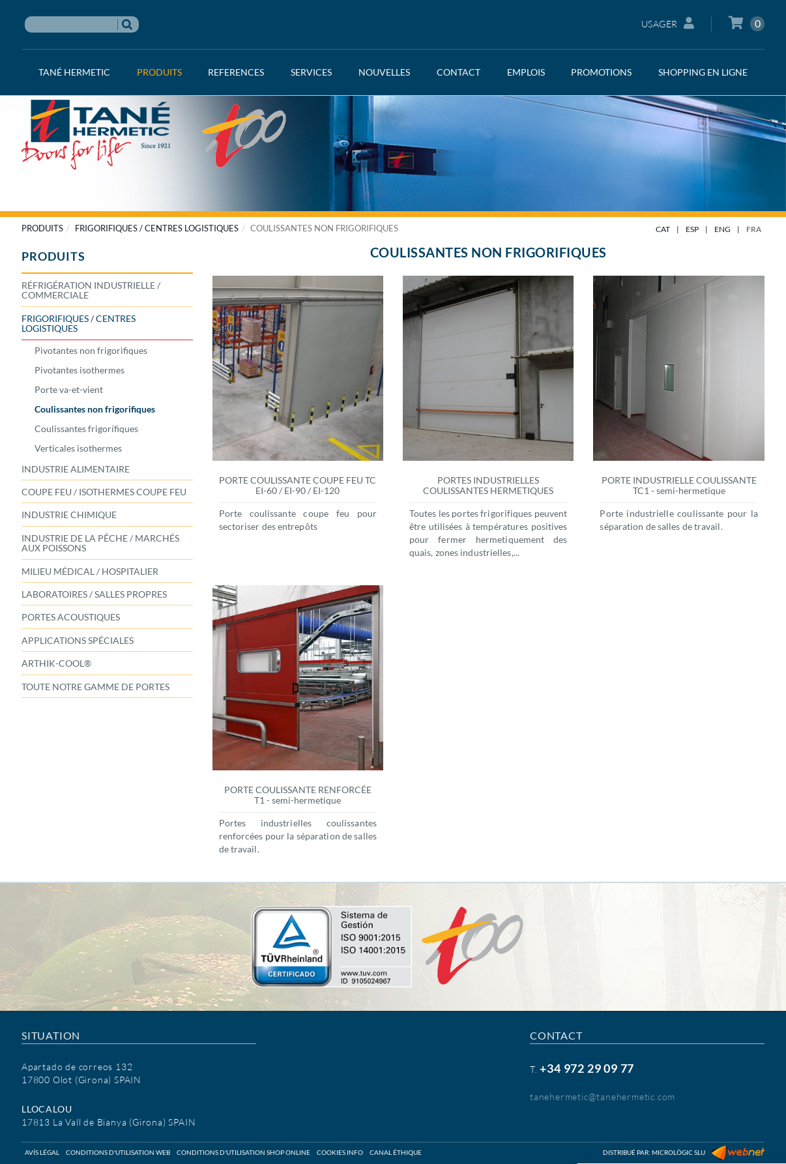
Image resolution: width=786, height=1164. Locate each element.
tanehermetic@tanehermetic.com (602, 1096)
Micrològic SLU (678, 1152)
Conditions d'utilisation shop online (243, 1152)
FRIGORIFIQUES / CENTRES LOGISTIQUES (157, 228)
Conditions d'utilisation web (118, 1152)
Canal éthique (396, 1152)
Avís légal (42, 1152)
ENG (722, 229)
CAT (663, 229)
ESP (692, 229)
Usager (668, 23)
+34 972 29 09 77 (587, 1068)
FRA (753, 229)
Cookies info (340, 1152)
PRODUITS (42, 228)
